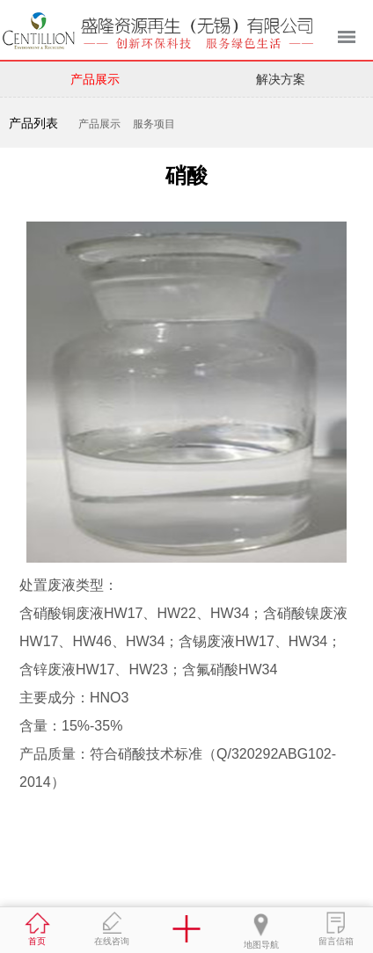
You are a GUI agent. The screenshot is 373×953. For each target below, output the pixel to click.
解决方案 (280, 79)
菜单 (346, 37)
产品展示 (95, 79)
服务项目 (154, 124)
